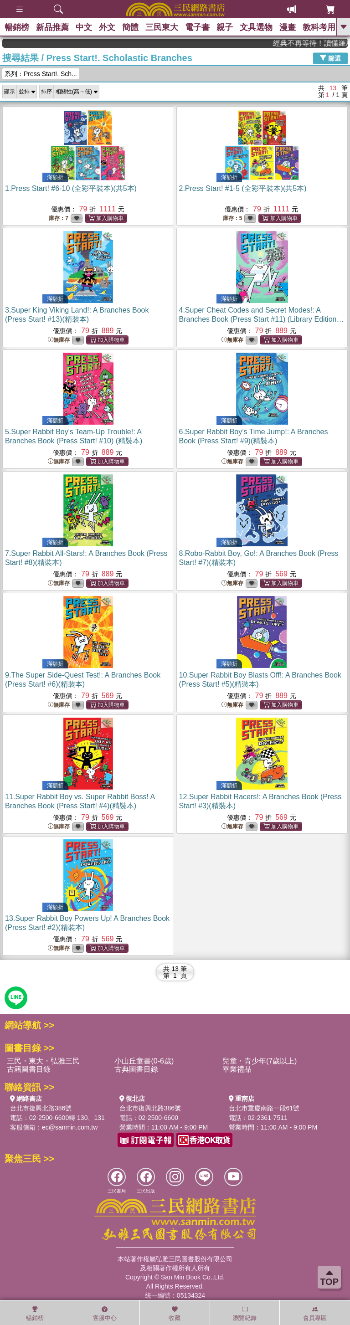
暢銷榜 (17, 27)
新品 (52, 27)
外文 (107, 27)
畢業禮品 (237, 1069)
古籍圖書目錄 (29, 1069)
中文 (84, 27)
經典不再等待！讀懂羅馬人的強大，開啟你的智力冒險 (319, 43)
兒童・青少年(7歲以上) (259, 1061)
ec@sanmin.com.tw (70, 1127)
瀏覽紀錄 (245, 1313)
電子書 (197, 27)
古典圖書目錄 (136, 1069)
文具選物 (256, 27)
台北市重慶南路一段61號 (264, 1108)
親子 (224, 27)
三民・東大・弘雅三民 (43, 1061)
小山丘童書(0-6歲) (144, 1061)
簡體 (130, 27)
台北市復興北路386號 (41, 1108)
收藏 (174, 1313)
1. (71, 188)
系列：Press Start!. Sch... (41, 73)
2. (243, 188)
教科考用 (319, 27)
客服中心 (105, 1313)
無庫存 (59, 340)
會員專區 (315, 1313)
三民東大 (161, 27)
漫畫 (287, 27)
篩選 (330, 58)
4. (261, 319)
